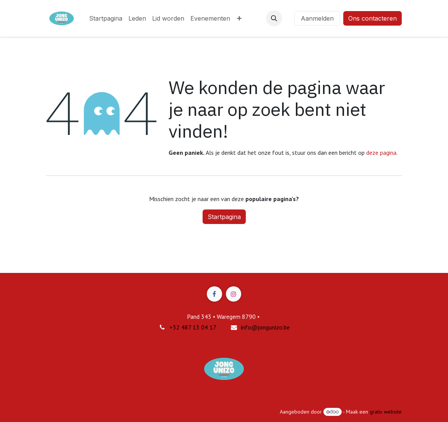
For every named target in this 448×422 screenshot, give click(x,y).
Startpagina (224, 217)
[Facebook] (214, 294)
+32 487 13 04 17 (192, 327)
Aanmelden (317, 18)
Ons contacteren (372, 18)
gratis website (386, 411)
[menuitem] (105, 18)
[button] (274, 18)
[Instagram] (233, 294)
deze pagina (381, 152)
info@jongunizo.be (265, 327)
